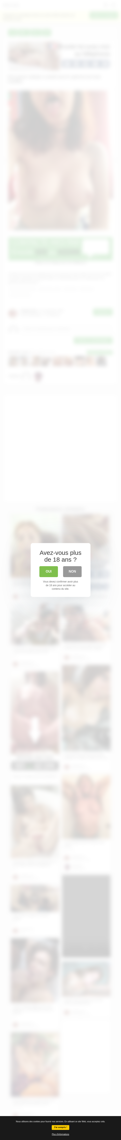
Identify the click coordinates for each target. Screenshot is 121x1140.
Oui (49, 571)
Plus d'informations (60, 1134)
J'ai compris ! (60, 1127)
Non (72, 571)
